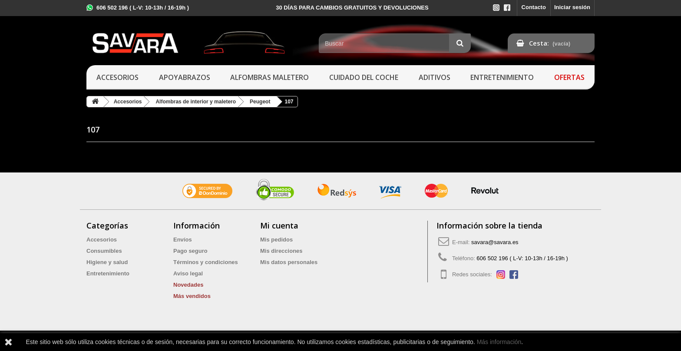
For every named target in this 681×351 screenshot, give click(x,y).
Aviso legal (188, 273)
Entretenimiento (502, 77)
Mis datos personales (288, 262)
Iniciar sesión (572, 7)
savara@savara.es (495, 242)
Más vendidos (192, 296)
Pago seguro (190, 251)
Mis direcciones (281, 251)
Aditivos (434, 77)
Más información (499, 341)
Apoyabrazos (184, 77)
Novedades (188, 284)
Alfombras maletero (269, 77)
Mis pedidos (276, 239)
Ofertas (569, 77)
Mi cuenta (279, 225)
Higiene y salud (107, 262)
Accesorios (117, 77)
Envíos (182, 239)
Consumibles (104, 251)
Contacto (534, 7)
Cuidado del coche (363, 77)
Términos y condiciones (205, 262)
